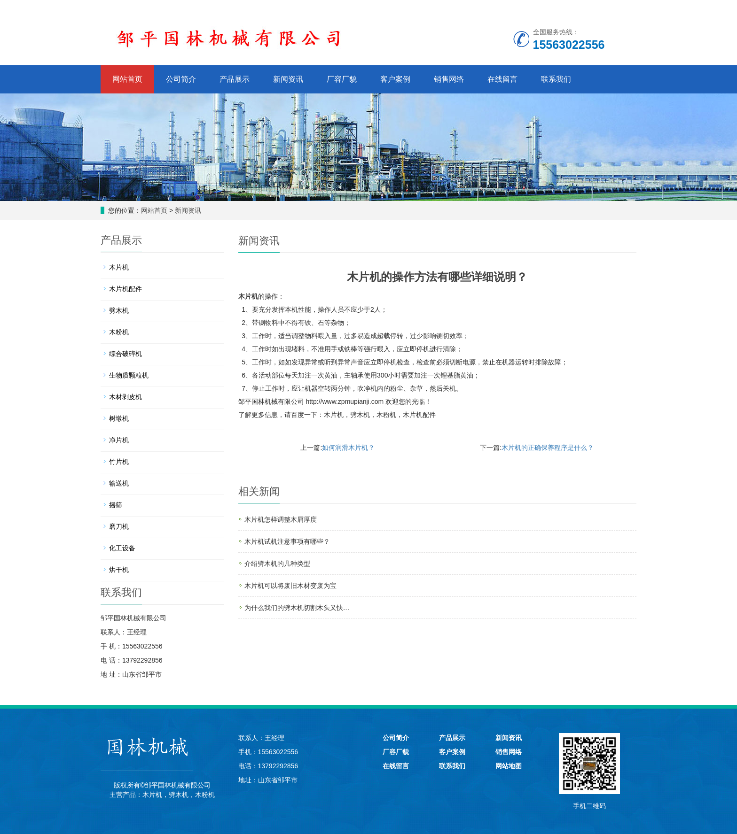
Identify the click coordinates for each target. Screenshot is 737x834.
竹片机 (119, 461)
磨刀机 (119, 526)
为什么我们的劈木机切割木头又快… (297, 607)
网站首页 (127, 79)
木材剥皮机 (125, 397)
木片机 (248, 296)
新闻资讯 (288, 79)
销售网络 (449, 79)
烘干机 (119, 569)
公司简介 (181, 79)
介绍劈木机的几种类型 (277, 563)
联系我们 (556, 79)
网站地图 (508, 766)
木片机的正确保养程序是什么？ (548, 447)
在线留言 (502, 79)
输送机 (119, 483)
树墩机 (119, 418)
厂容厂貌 (342, 79)
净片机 (119, 440)
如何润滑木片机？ (348, 447)
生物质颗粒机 (129, 375)
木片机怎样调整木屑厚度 (280, 519)
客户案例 (395, 79)
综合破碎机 (125, 353)
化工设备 (122, 548)
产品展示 (235, 79)
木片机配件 (419, 414)
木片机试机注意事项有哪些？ (287, 541)
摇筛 (115, 505)
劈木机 (360, 414)
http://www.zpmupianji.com (345, 401)
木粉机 (386, 414)
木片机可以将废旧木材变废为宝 (290, 585)
